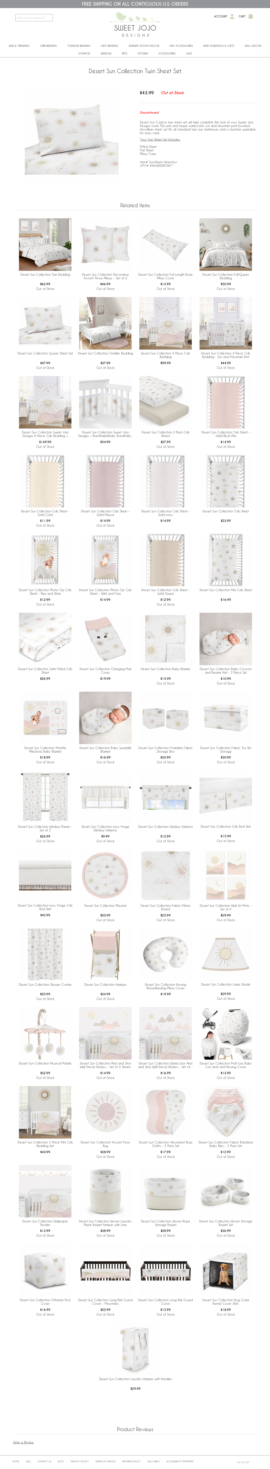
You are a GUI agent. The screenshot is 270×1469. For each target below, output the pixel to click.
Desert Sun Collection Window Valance (165, 826)
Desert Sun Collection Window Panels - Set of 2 (45, 828)
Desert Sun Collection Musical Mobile (45, 1063)
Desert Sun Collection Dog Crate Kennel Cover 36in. (225, 1301)
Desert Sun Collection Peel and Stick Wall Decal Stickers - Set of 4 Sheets (105, 1065)
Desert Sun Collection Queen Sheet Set (45, 353)
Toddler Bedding (79, 45)
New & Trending (19, 45)
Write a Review (23, 1442)
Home (16, 1461)
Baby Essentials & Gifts (218, 45)
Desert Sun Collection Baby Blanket (165, 669)
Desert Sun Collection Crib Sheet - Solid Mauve (105, 512)
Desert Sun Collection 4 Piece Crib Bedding (165, 355)
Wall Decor (253, 45)
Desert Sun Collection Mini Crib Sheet (226, 590)
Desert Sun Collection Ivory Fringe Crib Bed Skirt (45, 907)
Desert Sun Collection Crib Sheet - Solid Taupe (165, 591)
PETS (124, 53)
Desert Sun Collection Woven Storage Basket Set (225, 1223)
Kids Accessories (181, 45)
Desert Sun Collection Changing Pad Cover (105, 670)
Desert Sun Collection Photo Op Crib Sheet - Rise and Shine (45, 591)
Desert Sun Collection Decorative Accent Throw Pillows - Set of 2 (105, 276)
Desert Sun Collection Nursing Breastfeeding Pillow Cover (165, 986)
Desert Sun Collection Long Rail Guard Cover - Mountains (105, 1301)
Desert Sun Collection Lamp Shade (225, 984)
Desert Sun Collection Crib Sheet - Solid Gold (45, 512)
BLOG (61, 1461)
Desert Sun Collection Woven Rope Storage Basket (165, 1223)
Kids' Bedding (109, 45)
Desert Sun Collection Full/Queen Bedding (225, 276)
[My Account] (232, 16)
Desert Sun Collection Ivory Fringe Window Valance (105, 828)
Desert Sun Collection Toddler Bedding (105, 353)
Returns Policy (131, 1461)
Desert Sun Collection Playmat (105, 905)
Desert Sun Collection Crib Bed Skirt (226, 826)
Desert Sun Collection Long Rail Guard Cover (165, 1301)
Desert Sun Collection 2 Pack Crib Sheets (166, 434)
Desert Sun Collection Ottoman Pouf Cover (45, 1301)
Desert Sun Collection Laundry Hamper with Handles (135, 1379)
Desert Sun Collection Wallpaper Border (45, 1223)
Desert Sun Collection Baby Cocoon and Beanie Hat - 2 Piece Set (226, 670)
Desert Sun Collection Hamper (105, 984)
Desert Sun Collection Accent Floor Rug (105, 1144)
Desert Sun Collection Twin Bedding (45, 274)
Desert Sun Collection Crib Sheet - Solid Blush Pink (226, 434)
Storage (84, 53)
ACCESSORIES (167, 53)
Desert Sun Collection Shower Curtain (45, 984)
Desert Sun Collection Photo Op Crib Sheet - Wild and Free (105, 591)
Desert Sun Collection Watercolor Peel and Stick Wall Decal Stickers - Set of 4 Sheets (165, 1065)
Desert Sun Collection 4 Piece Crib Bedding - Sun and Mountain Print (225, 355)
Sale (189, 53)
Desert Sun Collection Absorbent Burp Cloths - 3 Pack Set (165, 1144)
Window (106, 53)
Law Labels (153, 1461)
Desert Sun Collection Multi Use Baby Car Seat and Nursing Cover (226, 1065)
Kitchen (143, 53)
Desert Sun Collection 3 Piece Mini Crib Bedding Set (45, 1144)
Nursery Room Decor (144, 45)
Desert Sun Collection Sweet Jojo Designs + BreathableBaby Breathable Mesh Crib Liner (105, 434)
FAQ (28, 1461)
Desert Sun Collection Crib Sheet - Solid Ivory (165, 512)
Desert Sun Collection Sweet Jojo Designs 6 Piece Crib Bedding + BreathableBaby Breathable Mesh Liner (45, 434)
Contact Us (44, 1461)
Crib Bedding (48, 45)
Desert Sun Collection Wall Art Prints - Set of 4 (226, 907)
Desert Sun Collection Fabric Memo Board (165, 907)
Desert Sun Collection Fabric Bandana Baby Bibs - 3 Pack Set (226, 1144)
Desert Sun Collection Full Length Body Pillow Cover (165, 276)
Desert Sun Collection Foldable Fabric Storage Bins (166, 749)
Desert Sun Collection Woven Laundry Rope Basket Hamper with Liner (105, 1223)
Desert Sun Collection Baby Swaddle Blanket (105, 749)
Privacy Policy (80, 1461)
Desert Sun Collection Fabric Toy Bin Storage (225, 749)
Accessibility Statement (180, 1461)
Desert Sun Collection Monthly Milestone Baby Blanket (45, 749)
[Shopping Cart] (251, 16)
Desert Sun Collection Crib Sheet (226, 511)
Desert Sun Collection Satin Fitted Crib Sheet (45, 670)
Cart (242, 16)
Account (220, 16)
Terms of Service (105, 1461)
